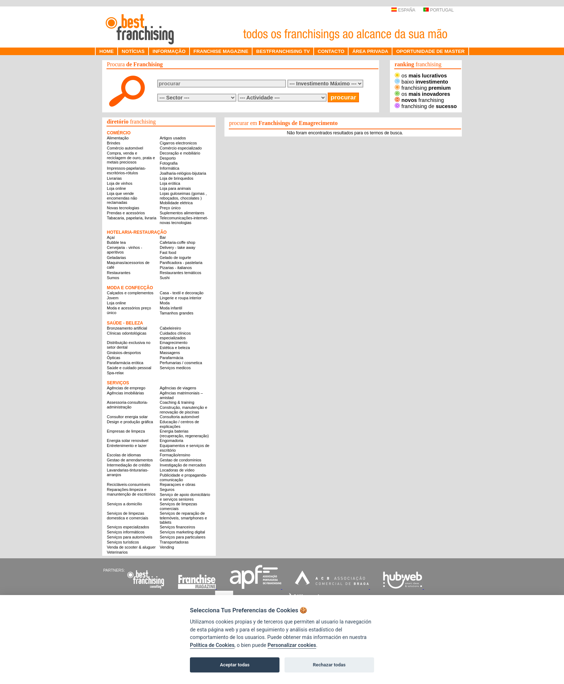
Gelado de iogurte (175, 257)
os (421, 76)
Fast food (168, 252)
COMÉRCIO (119, 132)
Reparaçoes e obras (177, 484)
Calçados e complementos (130, 293)
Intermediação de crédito (128, 465)
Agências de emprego (126, 388)
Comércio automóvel (125, 148)
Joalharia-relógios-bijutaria (183, 173)
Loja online (116, 188)
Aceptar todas (235, 664)
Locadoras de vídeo (177, 470)
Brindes (113, 143)
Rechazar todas (329, 664)
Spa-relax (115, 373)
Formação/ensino (175, 455)
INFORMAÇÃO (169, 51)
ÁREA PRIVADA (370, 51)
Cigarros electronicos (178, 143)
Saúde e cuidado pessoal (129, 368)
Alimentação (118, 138)
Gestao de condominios (180, 460)
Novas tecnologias (123, 208)
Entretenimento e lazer (127, 445)
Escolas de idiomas (124, 455)
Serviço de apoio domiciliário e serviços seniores (185, 496)
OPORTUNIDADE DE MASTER (430, 51)
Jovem (112, 298)
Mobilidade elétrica (176, 203)
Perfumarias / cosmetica (181, 363)
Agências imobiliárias (125, 393)
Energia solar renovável (128, 440)
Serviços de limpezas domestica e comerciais (127, 515)
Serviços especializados (128, 527)
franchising (423, 88)
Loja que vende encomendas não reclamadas (122, 198)
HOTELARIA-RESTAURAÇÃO (137, 232)
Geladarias (116, 257)
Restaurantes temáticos (180, 273)
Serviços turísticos (123, 542)
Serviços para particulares (182, 537)
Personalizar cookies (292, 645)
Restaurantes (118, 273)
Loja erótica (170, 183)
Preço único (170, 208)
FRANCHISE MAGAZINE (221, 51)
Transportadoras (174, 542)
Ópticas (113, 358)
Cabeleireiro (170, 328)
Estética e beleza (175, 347)
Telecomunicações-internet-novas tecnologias (184, 220)
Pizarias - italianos (176, 267)
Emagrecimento (173, 342)
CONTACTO (331, 51)
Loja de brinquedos (177, 178)
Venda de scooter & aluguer (131, 547)
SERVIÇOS (118, 382)
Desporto (168, 158)
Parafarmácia (171, 358)
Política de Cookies (212, 645)
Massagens (170, 352)
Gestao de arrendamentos (130, 460)
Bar (163, 237)
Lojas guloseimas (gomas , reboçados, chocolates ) (183, 195)
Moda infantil (171, 308)
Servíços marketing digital (182, 532)
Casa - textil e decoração (182, 293)
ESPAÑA (403, 10)
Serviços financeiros (177, 527)
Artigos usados (173, 138)
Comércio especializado (181, 148)
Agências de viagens (178, 388)
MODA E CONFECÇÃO (130, 287)
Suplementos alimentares (182, 213)
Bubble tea (116, 242)
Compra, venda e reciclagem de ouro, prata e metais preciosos (131, 157)
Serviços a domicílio (124, 504)
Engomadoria (171, 440)
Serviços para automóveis (130, 537)
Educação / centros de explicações (179, 424)
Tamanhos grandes (177, 313)
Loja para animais (175, 188)
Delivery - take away (177, 247)
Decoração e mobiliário (180, 153)
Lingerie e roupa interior (180, 298)
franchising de (426, 106)
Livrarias (114, 178)
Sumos (113, 278)
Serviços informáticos (126, 532)
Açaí (111, 237)
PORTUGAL (438, 10)
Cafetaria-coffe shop (177, 242)
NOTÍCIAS (133, 51)
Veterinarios (117, 552)
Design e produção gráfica (130, 422)
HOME (106, 51)
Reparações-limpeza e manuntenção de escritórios (131, 491)
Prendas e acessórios (126, 213)
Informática (169, 168)
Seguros (167, 489)
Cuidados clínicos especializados (175, 335)
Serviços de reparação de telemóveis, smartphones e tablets (183, 517)
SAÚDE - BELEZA (125, 323)
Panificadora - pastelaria (181, 262)
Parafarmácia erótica (125, 363)
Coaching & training (177, 402)
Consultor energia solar (127, 417)
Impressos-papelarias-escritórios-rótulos (126, 170)
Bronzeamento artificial (127, 328)
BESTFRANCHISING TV (283, 51)
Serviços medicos (175, 368)
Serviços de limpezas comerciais (178, 506)
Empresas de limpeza (126, 431)
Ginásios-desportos (124, 352)
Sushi (165, 278)
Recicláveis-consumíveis (128, 484)
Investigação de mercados (183, 465)
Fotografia (169, 163)
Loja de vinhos (119, 183)
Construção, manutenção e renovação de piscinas (183, 409)
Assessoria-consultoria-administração (127, 404)
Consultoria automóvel (179, 417)
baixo (421, 82)
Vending (167, 547)
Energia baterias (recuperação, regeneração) (184, 433)
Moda (165, 303)
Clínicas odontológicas (126, 333)
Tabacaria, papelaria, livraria (131, 218)
